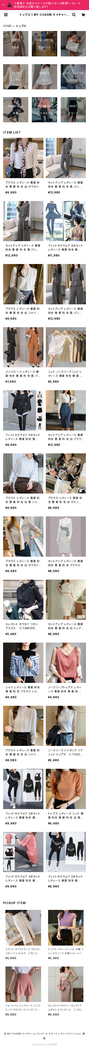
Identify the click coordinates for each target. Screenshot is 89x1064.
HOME (7, 26)
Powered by (44, 1044)
